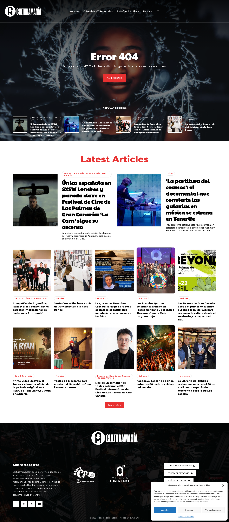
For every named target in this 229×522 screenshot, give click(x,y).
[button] (223, 485)
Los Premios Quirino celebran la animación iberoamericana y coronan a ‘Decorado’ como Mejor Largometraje (155, 310)
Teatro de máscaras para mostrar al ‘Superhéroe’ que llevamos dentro (73, 384)
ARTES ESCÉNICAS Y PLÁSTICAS (144, 118)
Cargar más (114, 405)
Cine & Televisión (24, 376)
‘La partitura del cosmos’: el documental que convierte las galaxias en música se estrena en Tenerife (97, 127)
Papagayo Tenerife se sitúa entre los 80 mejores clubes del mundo (155, 384)
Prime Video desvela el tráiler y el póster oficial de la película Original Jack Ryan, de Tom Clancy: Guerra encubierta (32, 387)
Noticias (190, 119)
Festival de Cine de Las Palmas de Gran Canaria (45, 118)
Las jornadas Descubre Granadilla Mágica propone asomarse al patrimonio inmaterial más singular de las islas (113, 310)
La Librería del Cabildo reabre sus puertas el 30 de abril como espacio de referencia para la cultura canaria (196, 387)
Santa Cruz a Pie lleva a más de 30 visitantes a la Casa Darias (200, 126)
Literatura (185, 376)
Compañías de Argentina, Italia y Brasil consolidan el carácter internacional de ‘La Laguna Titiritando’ (148, 128)
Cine (86, 118)
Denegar (189, 510)
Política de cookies (186, 517)
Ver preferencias (213, 510)
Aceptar (165, 510)
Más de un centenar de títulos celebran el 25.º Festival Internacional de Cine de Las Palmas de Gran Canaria (113, 389)
